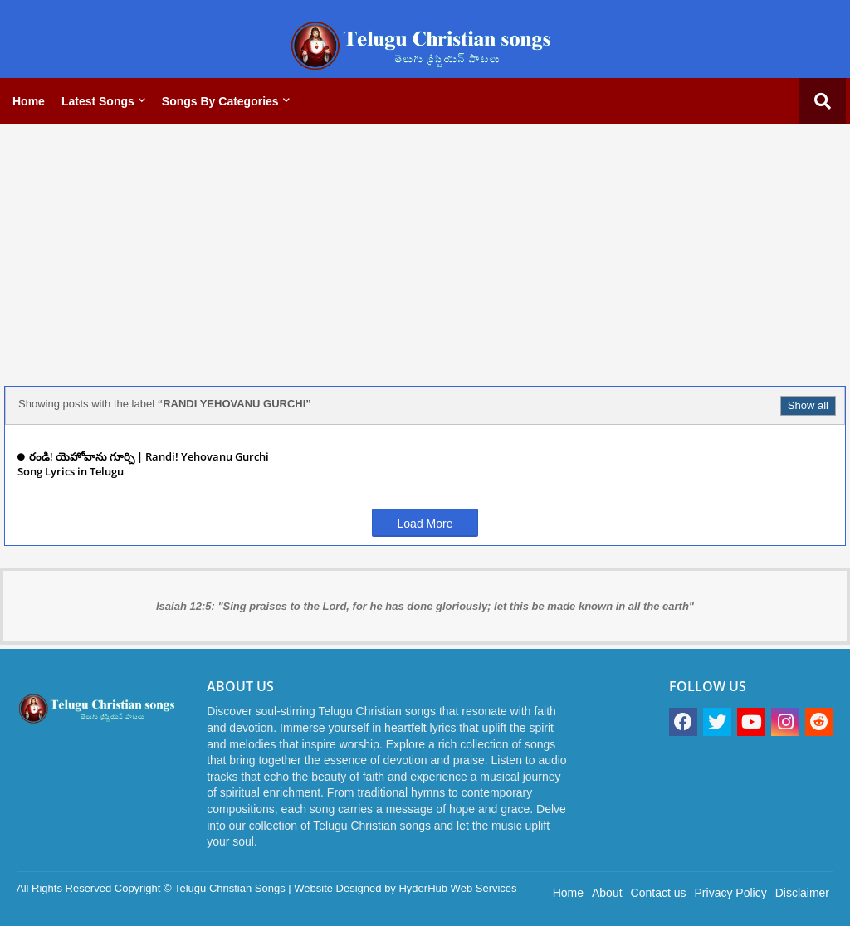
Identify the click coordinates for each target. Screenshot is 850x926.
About (607, 892)
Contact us (658, 892)
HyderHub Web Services (457, 888)
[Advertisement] (425, 253)
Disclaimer (802, 892)
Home (28, 101)
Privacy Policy (731, 892)
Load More (425, 523)
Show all (808, 405)
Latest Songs (97, 101)
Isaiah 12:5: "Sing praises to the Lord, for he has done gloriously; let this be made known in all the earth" (425, 606)
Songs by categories (220, 101)
